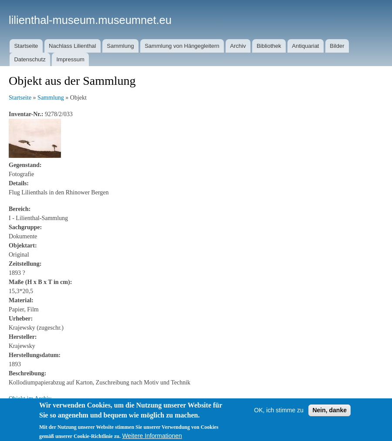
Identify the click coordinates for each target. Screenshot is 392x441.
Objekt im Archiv (30, 398)
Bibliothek (269, 46)
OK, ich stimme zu (279, 414)
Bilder (337, 46)
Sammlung (120, 46)
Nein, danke (329, 414)
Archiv (238, 46)
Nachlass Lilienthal (72, 46)
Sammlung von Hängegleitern (182, 46)
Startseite (26, 46)
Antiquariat (305, 46)
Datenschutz (29, 59)
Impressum (70, 59)
